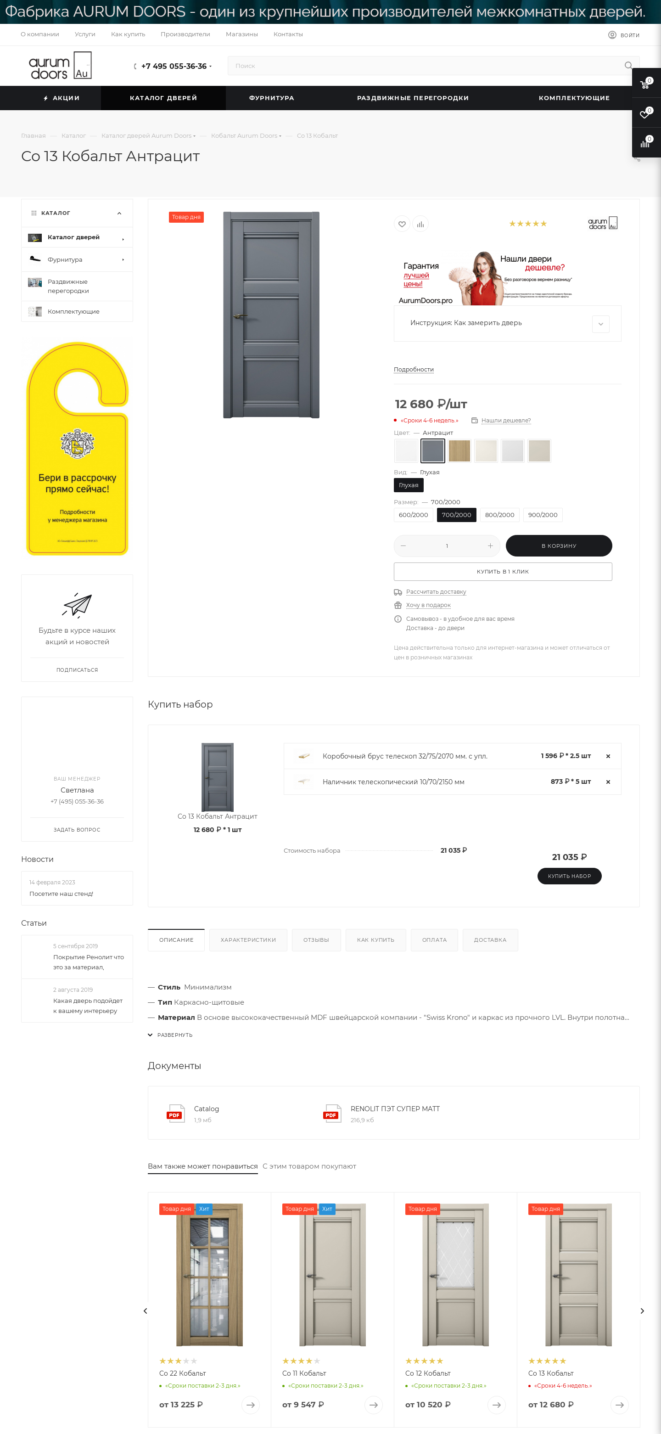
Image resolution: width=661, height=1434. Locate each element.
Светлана (77, 790)
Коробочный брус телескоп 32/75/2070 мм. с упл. (405, 756)
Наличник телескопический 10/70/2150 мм (394, 782)
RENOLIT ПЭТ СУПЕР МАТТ (395, 1109)
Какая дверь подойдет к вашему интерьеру (88, 1005)
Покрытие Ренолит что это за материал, (88, 962)
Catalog (206, 1109)
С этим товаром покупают (309, 1166)
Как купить (376, 940)
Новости (37, 859)
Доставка (490, 940)
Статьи (34, 922)
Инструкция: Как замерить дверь (510, 324)
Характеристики (248, 940)
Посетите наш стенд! (61, 893)
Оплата (434, 940)
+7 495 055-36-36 (174, 66)
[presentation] (145, 1311)
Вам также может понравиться (203, 1166)
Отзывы (316, 940)
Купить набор (569, 876)
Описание (176, 940)
